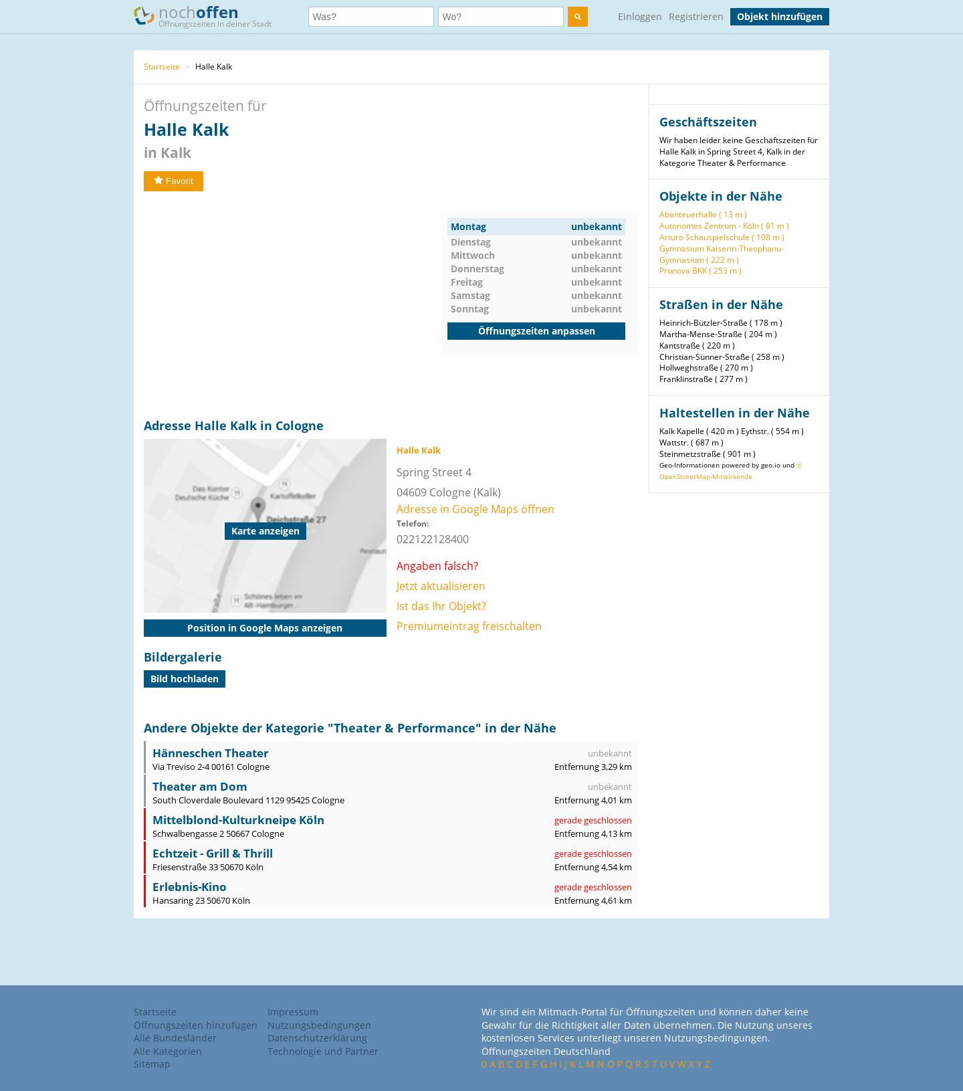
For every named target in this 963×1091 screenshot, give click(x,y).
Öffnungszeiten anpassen (536, 330)
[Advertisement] (292, 305)
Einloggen (640, 16)
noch (209, 16)
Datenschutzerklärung (317, 1037)
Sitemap (152, 1064)
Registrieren (696, 16)
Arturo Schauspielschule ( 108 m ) (721, 237)
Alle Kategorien (168, 1051)
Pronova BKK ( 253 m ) (700, 270)
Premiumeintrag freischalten (469, 626)
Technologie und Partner (323, 1051)
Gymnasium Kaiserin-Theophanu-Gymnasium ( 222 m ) (721, 254)
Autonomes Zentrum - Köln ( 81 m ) (724, 225)
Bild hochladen (184, 678)
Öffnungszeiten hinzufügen (195, 1025)
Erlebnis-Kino (189, 886)
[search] (578, 17)
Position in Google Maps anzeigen (264, 627)
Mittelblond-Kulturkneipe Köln (238, 819)
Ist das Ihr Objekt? (441, 606)
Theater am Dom (199, 786)
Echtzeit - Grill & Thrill (212, 853)
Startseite (162, 66)
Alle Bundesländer (175, 1037)
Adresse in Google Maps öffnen (475, 509)
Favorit (173, 181)
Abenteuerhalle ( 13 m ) (703, 214)
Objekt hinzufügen (780, 16)
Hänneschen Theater (210, 753)
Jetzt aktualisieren (441, 586)
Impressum (293, 1011)
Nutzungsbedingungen (319, 1025)
